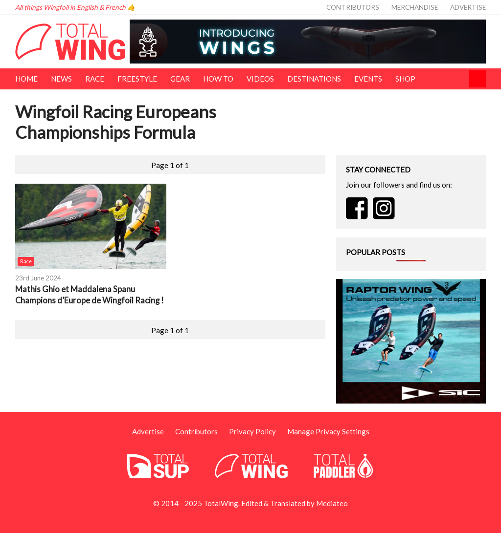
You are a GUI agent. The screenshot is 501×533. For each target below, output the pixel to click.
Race (94, 78)
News (61, 78)
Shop (405, 78)
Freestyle (137, 78)
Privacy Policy (252, 431)
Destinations (314, 78)
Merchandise (414, 7)
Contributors (352, 7)
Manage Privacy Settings (328, 431)
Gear (180, 78)
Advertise (468, 7)
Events (368, 78)
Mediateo (332, 503)
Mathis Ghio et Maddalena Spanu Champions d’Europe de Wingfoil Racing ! (89, 294)
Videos (260, 78)
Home (26, 78)
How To (218, 78)
